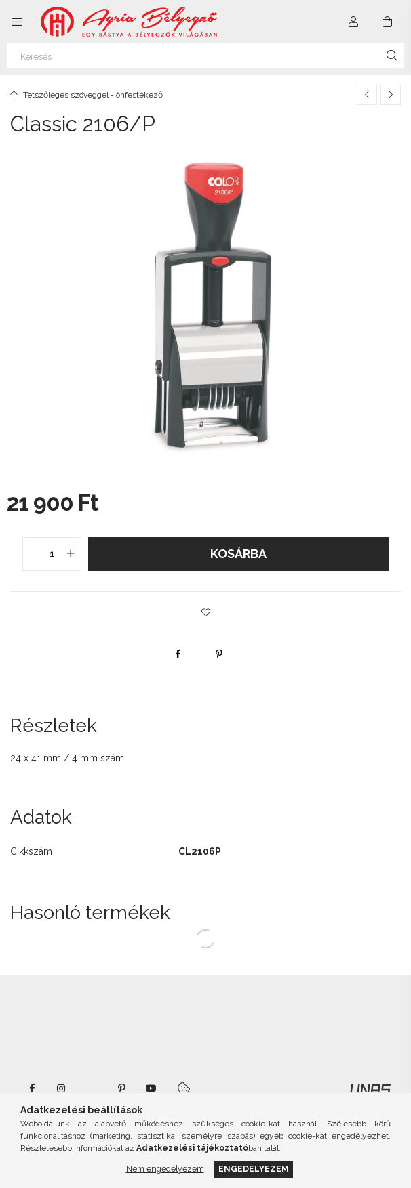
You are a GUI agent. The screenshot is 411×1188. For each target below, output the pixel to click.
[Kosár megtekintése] (387, 21)
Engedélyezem (253, 1169)
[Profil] (353, 21)
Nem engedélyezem (165, 1169)
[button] (205, 612)
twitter (91, 1088)
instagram (61, 1088)
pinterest (121, 1088)
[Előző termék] (367, 95)
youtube (151, 1088)
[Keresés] (205, 55)
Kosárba (238, 554)
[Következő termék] (390, 95)
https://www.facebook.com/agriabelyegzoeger (31, 1088)
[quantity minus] (33, 554)
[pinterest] (219, 653)
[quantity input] (51, 554)
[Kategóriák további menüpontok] (17, 21)
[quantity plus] (70, 554)
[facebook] (178, 653)
